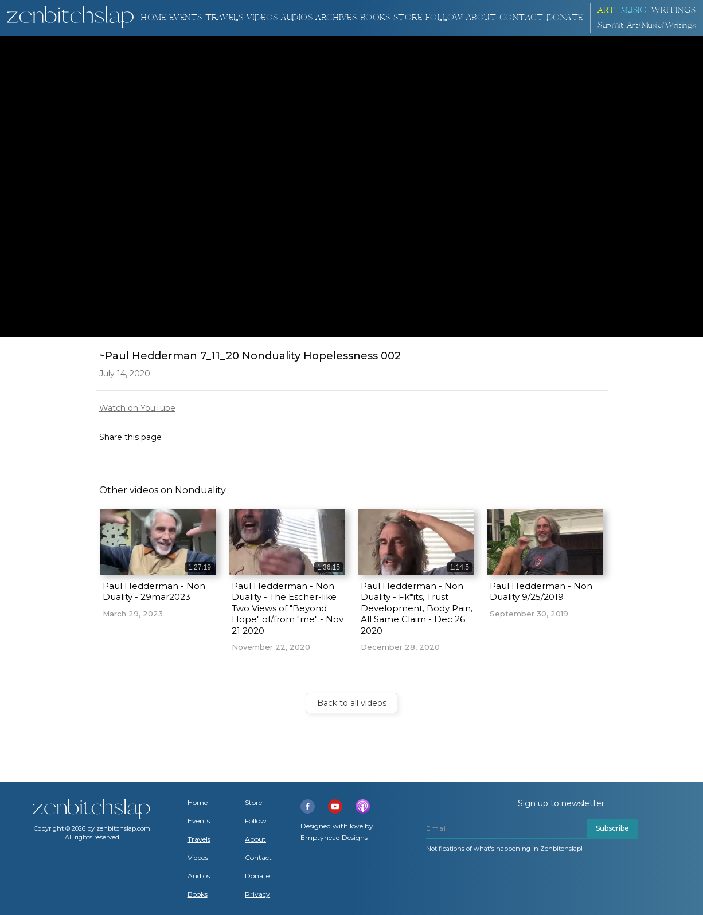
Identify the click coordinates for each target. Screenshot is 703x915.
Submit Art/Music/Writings (646, 25)
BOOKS (375, 17)
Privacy (257, 894)
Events (185, 17)
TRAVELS (224, 17)
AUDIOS (297, 17)
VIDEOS (262, 17)
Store (408, 17)
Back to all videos (351, 703)
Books (198, 894)
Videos (198, 857)
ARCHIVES (336, 17)
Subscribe (612, 828)
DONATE (564, 17)
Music (633, 10)
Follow (444, 17)
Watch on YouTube (137, 408)
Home (153, 17)
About (481, 17)
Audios (199, 876)
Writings (673, 10)
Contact (521, 17)
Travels (199, 839)
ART (606, 10)
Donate (257, 876)
